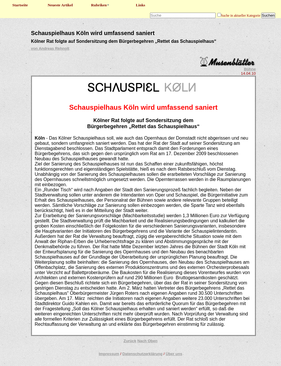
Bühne (250, 69)
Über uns (174, 354)
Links (140, 5)
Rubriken (100, 5)
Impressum (109, 354)
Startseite (20, 5)
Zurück (130, 341)
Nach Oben (147, 341)
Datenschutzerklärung (142, 354)
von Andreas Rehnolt (50, 48)
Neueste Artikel (60, 5)
